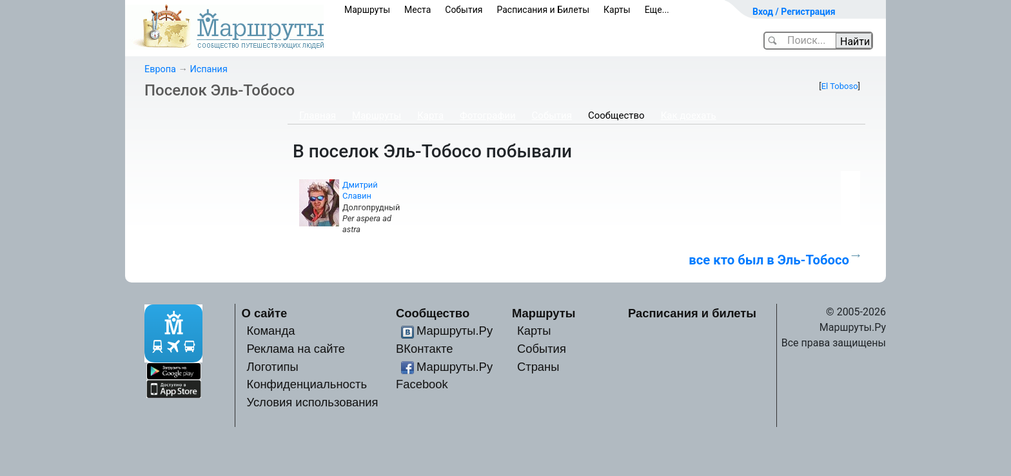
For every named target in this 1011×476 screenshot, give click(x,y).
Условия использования (312, 402)
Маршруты (367, 10)
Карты (617, 10)
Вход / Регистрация (794, 11)
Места (417, 10)
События (463, 10)
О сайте (265, 313)
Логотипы (272, 366)
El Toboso (839, 86)
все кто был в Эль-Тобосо (769, 260)
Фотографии (488, 115)
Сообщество (616, 115)
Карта (430, 115)
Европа (160, 69)
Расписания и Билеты (542, 10)
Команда (270, 330)
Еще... (657, 10)
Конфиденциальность (306, 384)
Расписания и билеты (692, 313)
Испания (208, 69)
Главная (317, 115)
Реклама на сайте (295, 348)
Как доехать (688, 115)
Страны (538, 366)
